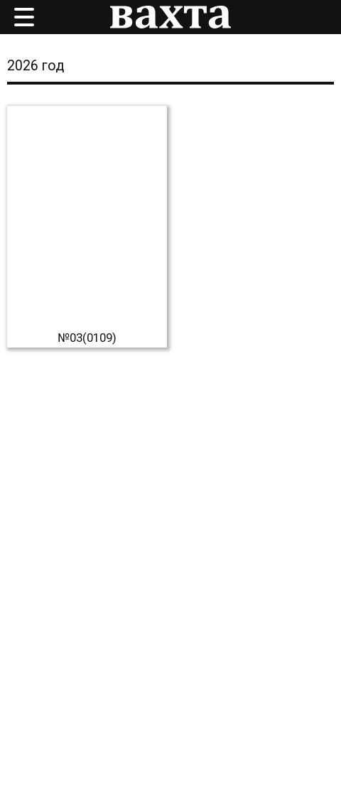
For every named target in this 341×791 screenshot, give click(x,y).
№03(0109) (87, 337)
